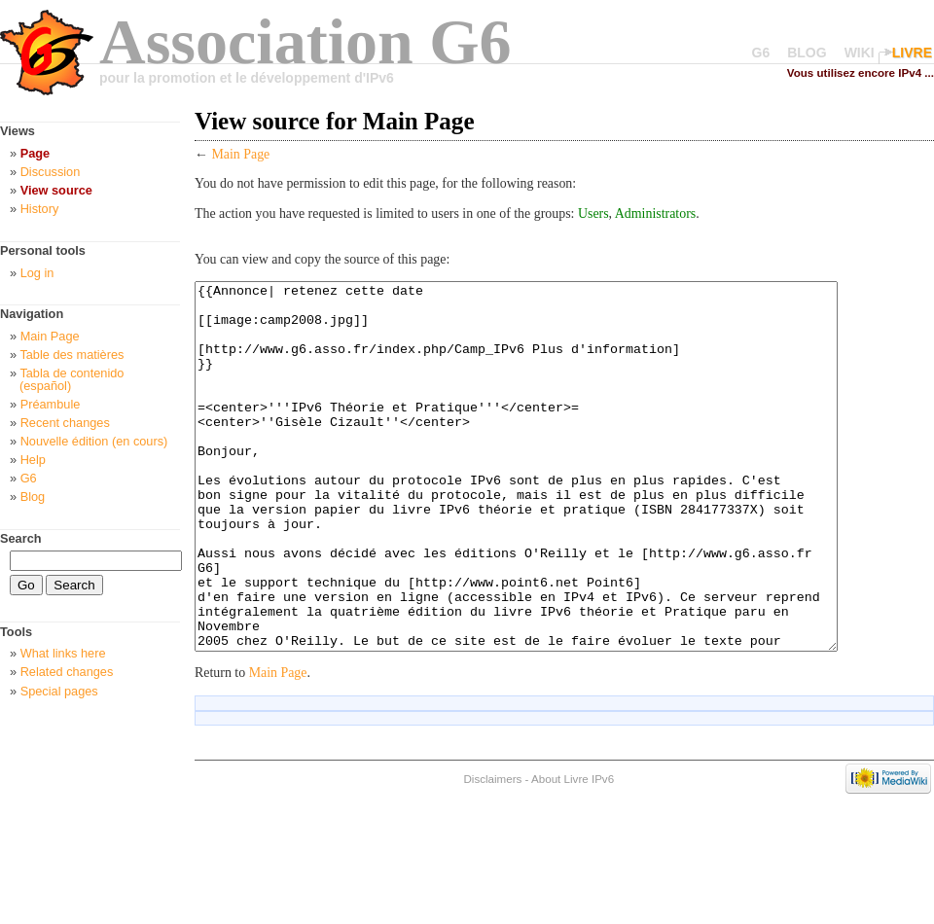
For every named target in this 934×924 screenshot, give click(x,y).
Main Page (240, 154)
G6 (761, 52)
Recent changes (65, 422)
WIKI (859, 52)
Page (35, 153)
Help (33, 459)
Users (593, 213)
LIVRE (912, 52)
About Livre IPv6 (572, 851)
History (39, 208)
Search (21, 538)
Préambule (50, 404)
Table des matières (71, 354)
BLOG (806, 52)
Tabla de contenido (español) (71, 379)
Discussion (50, 171)
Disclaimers (492, 851)
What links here (63, 653)
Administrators (655, 213)
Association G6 (305, 41)
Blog (33, 496)
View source (56, 190)
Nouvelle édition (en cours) (94, 441)
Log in (37, 273)
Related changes (67, 671)
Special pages (59, 691)
